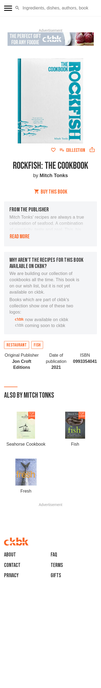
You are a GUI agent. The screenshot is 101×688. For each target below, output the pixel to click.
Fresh (26, 491)
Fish (37, 345)
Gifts (56, 575)
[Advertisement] (51, 513)
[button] (17, 8)
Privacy (11, 575)
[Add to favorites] (53, 150)
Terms (57, 565)
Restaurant (16, 345)
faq (54, 554)
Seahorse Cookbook (26, 444)
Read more (20, 236)
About (10, 554)
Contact (12, 565)
